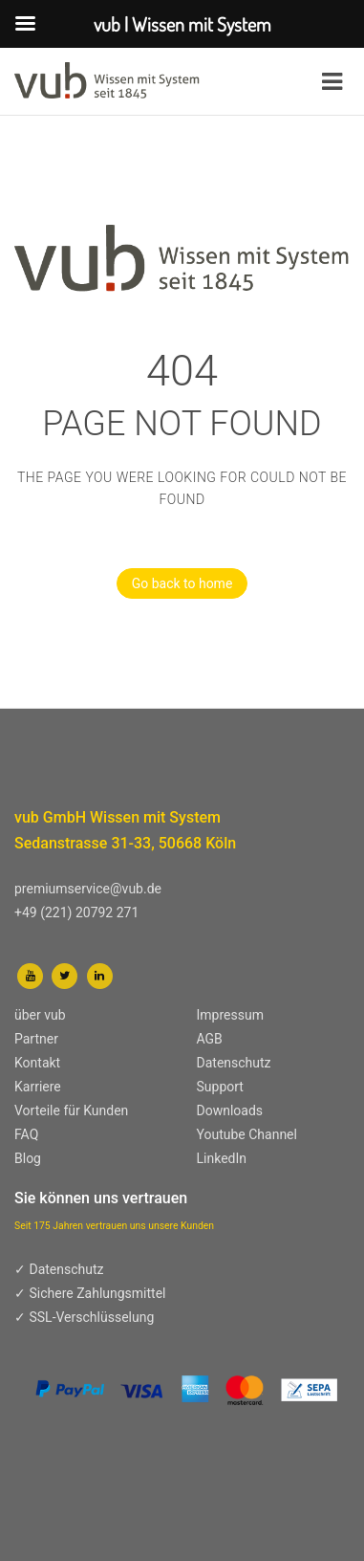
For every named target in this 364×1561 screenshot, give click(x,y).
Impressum (230, 1014)
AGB (210, 1038)
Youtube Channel (247, 1134)
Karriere (37, 1086)
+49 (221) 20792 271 (76, 912)
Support (220, 1086)
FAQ (26, 1134)
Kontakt (37, 1062)
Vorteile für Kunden (71, 1110)
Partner (36, 1038)
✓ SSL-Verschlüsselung (84, 1317)
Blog (27, 1158)
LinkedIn (222, 1158)
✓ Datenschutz (59, 1269)
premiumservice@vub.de (87, 888)
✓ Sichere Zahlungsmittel (90, 1293)
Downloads (230, 1110)
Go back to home (175, 583)
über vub (40, 1014)
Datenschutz (234, 1062)
